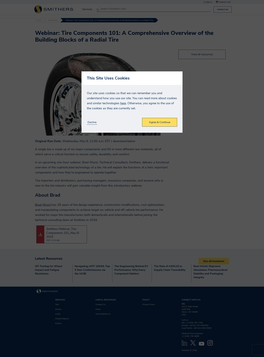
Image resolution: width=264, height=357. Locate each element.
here (123, 103)
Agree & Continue (159, 122)
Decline (92, 122)
